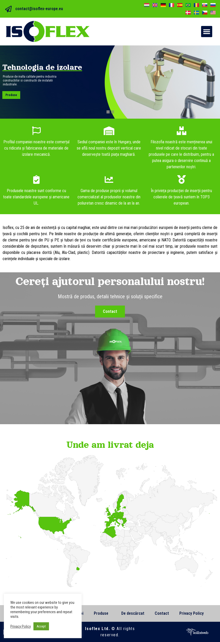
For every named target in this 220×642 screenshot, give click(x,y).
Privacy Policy (191, 613)
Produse (11, 95)
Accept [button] (41, 626)
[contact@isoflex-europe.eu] (8, 9)
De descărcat (132, 613)
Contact (162, 613)
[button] (206, 31)
